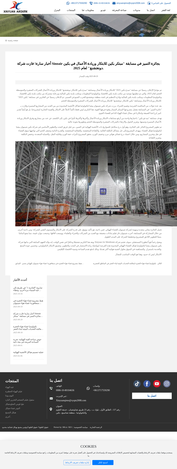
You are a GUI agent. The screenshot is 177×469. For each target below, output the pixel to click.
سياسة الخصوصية (81, 427)
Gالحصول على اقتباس (161, 3)
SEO (70, 427)
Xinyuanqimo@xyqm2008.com (71, 400)
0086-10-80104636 (102, 3)
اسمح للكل (103, 462)
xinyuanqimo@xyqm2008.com (130, 3)
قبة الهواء (9, 387)
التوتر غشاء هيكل (12, 408)
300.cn (64, 427)
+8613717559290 (78, 3)
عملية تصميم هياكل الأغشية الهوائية (28, 352)
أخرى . (8, 417)
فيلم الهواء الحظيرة (13, 391)
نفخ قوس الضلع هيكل (14, 404)
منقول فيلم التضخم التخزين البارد (19, 400)
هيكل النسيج (10, 412)
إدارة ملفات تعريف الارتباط (77, 462)
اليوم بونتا (9, 395)
